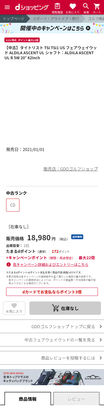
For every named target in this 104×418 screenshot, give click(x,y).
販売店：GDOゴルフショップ (71, 169)
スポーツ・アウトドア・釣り (56, 18)
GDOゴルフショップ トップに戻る (63, 326)
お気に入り (14, 311)
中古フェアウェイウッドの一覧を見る (59, 340)
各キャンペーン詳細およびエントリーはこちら (50, 264)
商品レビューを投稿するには (68, 358)
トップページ (13, 18)
